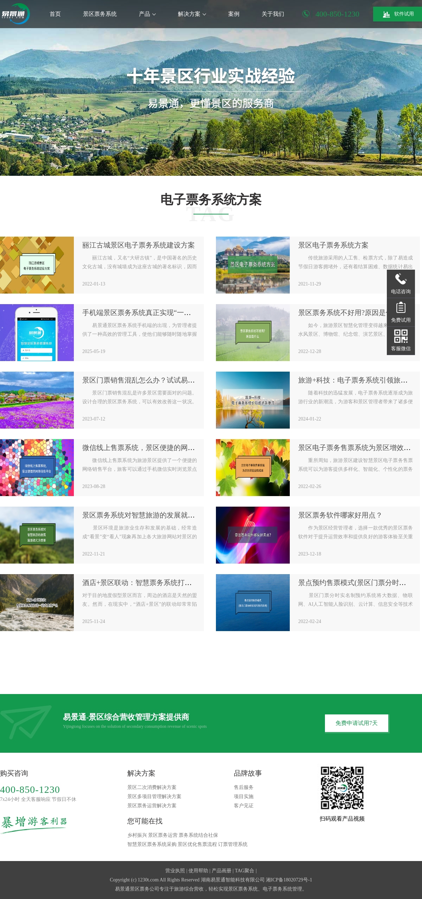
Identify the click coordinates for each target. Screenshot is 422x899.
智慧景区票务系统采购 (152, 844)
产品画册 (221, 870)
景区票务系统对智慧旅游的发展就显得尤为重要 (156, 515)
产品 (147, 14)
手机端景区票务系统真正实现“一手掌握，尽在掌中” (162, 312)
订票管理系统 (233, 844)
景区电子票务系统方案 (333, 245)
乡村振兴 (137, 835)
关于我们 (273, 14)
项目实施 (244, 796)
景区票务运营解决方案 (152, 805)
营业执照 (175, 870)
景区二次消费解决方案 (152, 787)
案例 (233, 14)
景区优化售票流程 (197, 844)
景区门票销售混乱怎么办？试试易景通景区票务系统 (163, 380)
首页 (55, 14)
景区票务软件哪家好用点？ (340, 515)
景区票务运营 (163, 835)
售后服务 (244, 787)
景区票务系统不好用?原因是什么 (349, 312)
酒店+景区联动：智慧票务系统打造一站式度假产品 (161, 582)
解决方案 (192, 14)
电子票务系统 (277, 889)
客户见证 (244, 805)
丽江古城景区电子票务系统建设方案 (138, 245)
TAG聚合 (245, 870)
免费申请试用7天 (356, 723)
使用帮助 (198, 870)
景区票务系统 (100, 14)
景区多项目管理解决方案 (154, 796)
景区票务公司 (144, 889)
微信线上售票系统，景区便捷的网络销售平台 (152, 447)
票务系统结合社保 (198, 835)
